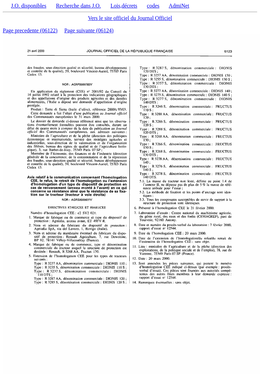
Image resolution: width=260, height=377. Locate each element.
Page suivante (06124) (88, 30)
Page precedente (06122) (30, 30)
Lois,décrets (123, 6)
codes (153, 6)
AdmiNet (179, 6)
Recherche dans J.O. (78, 6)
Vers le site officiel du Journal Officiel (130, 18)
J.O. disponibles (28, 6)
